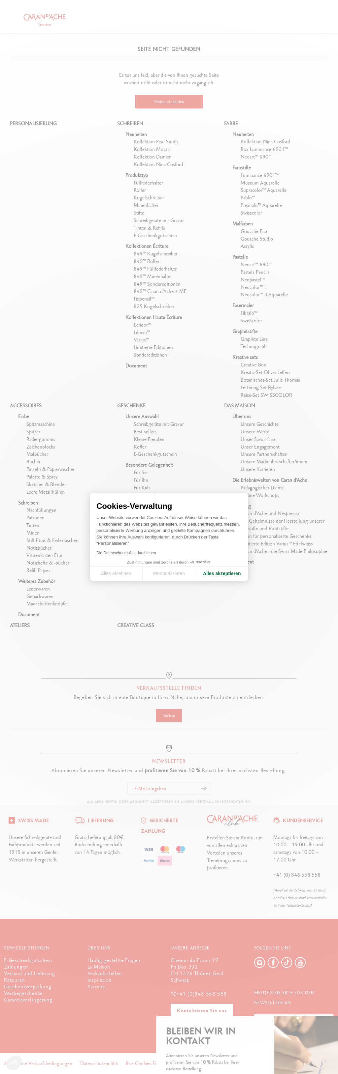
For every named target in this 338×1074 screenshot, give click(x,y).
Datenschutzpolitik (99, 1063)
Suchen (169, 715)
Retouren (14, 979)
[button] (14, 1063)
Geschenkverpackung (27, 986)
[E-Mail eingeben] (169, 788)
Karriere (96, 986)
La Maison (98, 966)
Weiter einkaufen (169, 101)
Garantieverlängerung (28, 999)
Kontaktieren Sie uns (202, 1010)
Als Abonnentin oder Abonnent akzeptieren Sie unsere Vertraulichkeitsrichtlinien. (169, 801)
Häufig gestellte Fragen (113, 960)
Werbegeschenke (23, 993)
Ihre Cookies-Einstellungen (154, 1063)
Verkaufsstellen (104, 973)
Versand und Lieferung (29, 973)
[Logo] (29, 819)
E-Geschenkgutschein (28, 960)
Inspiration (99, 979)
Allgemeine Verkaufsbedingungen (39, 1063)
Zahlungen (16, 966)
